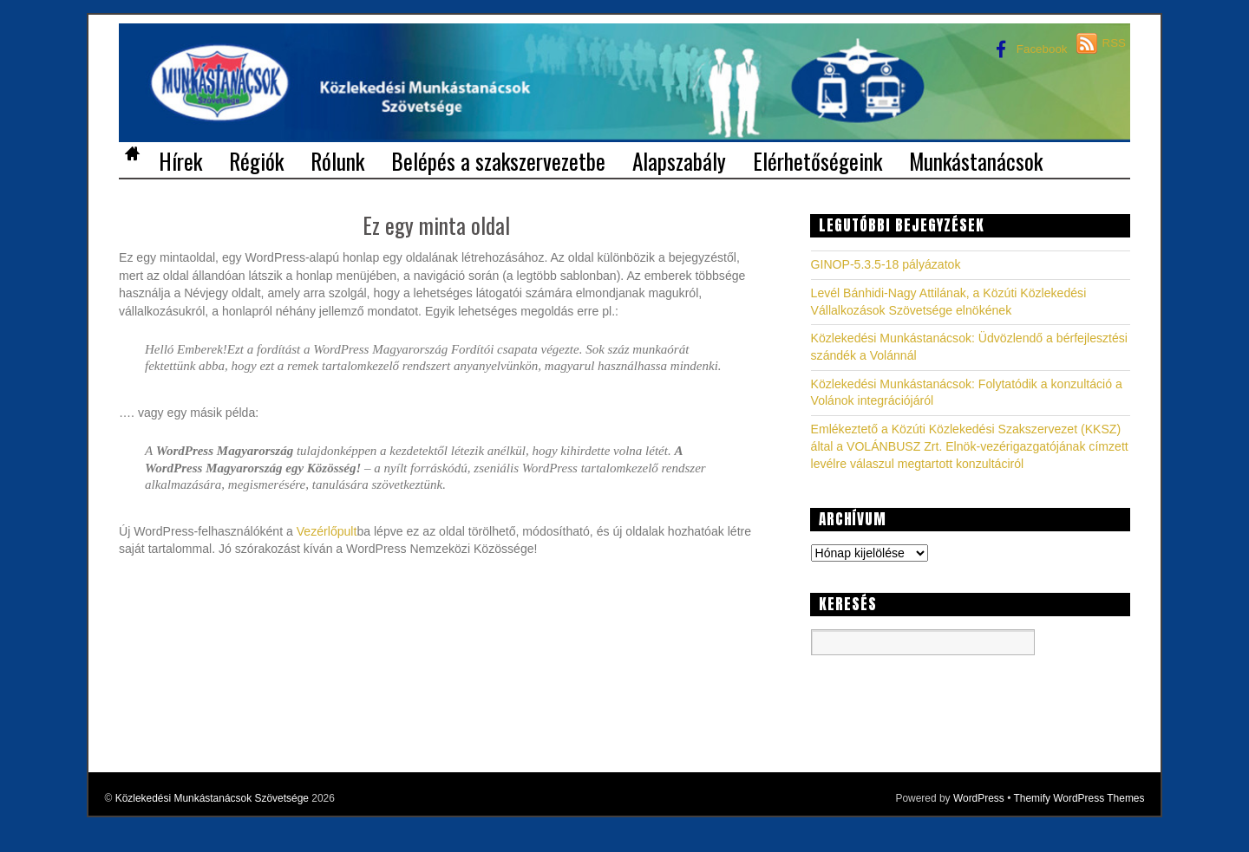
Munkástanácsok (976, 159)
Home (132, 156)
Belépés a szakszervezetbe (498, 159)
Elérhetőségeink (817, 159)
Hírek (180, 159)
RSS (1114, 42)
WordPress (978, 798)
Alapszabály (679, 159)
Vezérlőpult (327, 531)
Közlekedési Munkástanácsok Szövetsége (212, 798)
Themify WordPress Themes (1078, 798)
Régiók (256, 159)
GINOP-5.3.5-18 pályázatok (886, 264)
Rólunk (337, 159)
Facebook (1028, 48)
